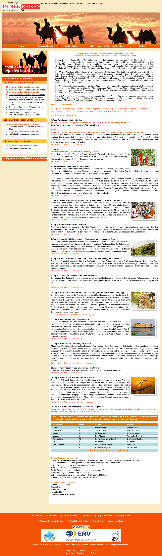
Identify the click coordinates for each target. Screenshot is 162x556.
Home (21, 46)
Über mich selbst (115, 521)
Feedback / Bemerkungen (74, 550)
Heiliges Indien (123, 515)
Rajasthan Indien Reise (86, 553)
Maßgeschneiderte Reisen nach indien (106, 46)
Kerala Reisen (53, 515)
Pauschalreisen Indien (78, 521)
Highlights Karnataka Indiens (20, 148)
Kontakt (142, 46)
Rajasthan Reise (105, 515)
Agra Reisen (87, 515)
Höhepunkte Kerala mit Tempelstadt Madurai (27, 95)
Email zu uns (121, 450)
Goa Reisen (37, 515)
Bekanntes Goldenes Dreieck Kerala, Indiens (27, 89)
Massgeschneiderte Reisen (51, 521)
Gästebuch (98, 521)
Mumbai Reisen (70, 515)
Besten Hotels (71, 46)
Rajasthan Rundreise (46, 46)
